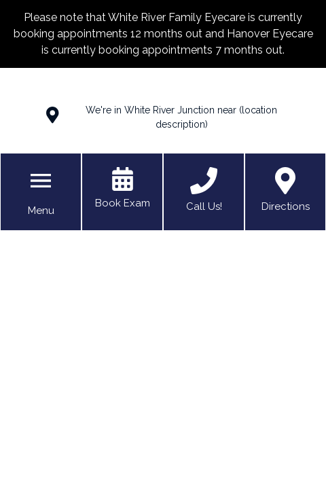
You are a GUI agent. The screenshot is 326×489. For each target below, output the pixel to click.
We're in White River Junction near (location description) (181, 117)
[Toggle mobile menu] (40, 180)
